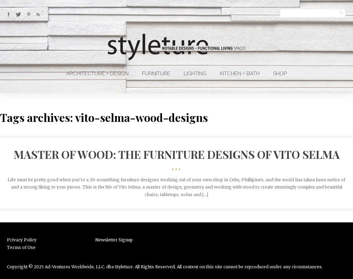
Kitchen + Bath (240, 73)
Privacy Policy (22, 239)
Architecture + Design (97, 73)
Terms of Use (21, 247)
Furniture (156, 73)
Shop (280, 73)
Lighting (195, 73)
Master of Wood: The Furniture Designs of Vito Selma (177, 154)
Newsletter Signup (114, 239)
